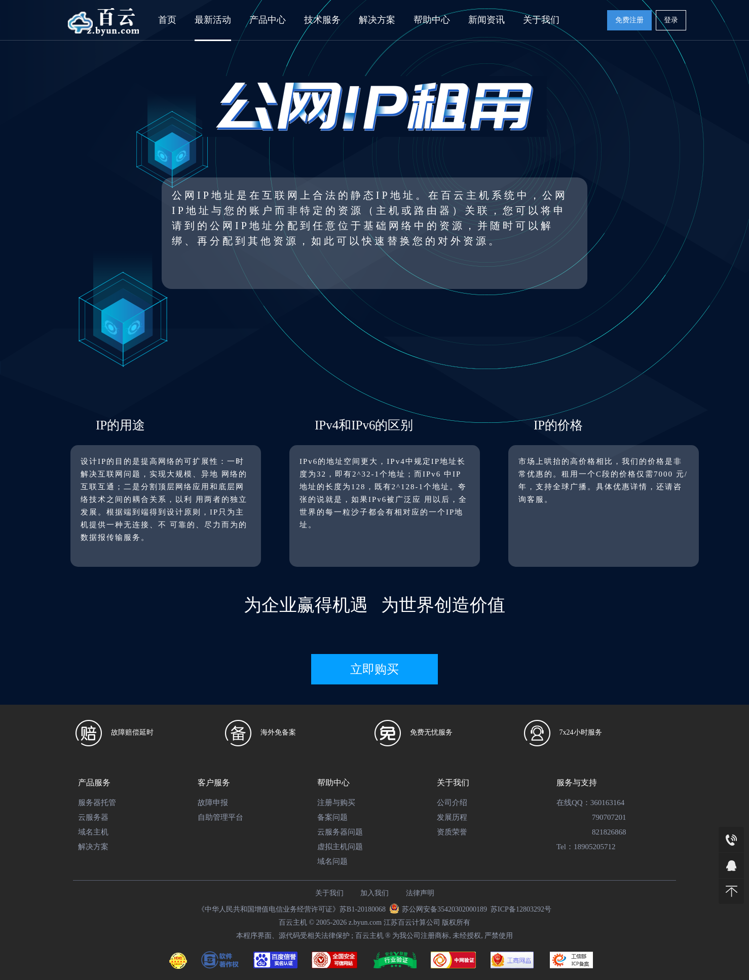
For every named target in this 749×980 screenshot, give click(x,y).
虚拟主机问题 (340, 847)
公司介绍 (452, 802)
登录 (671, 20)
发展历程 (452, 817)
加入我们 (374, 893)
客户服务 (214, 782)
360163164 (607, 802)
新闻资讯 (486, 20)
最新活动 (213, 20)
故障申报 (213, 802)
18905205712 (595, 847)
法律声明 (420, 893)
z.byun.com (365, 922)
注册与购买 (336, 802)
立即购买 (374, 669)
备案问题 (332, 817)
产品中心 (267, 20)
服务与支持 (576, 782)
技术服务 (322, 20)
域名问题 (332, 861)
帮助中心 (432, 20)
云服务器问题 (340, 832)
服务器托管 (97, 802)
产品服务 (94, 782)
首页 (167, 20)
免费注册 (629, 20)
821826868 (609, 832)
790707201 (609, 817)
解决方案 (377, 20)
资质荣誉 (452, 832)
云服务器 (93, 817)
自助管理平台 (220, 817)
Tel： (565, 847)
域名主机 (93, 832)
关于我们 (541, 20)
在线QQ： (573, 802)
